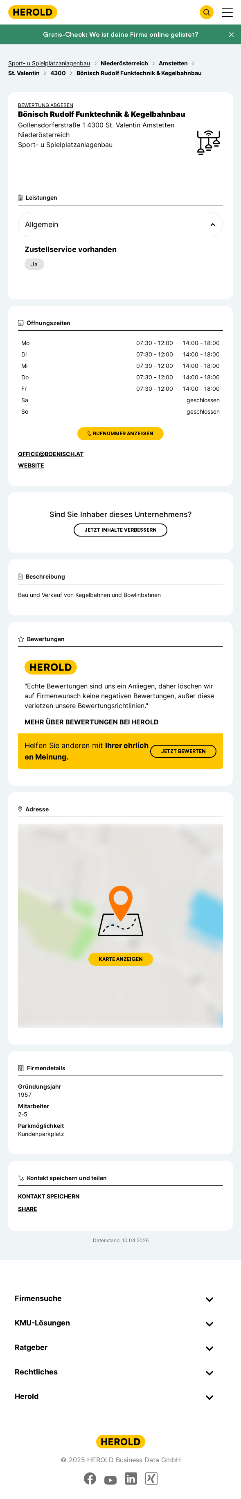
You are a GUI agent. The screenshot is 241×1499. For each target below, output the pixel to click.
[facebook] (90, 1478)
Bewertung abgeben (45, 105)
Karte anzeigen (121, 959)
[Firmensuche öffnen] (207, 12)
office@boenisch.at (50, 453)
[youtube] (110, 1478)
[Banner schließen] (231, 35)
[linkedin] (131, 1478)
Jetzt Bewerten (183, 751)
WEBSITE (31, 465)
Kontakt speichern (48, 1196)
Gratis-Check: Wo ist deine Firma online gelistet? (120, 34)
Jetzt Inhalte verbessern (120, 530)
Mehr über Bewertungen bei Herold (92, 722)
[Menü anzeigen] (227, 12)
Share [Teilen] (27, 1208)
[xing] (151, 1478)
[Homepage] (32, 12)
